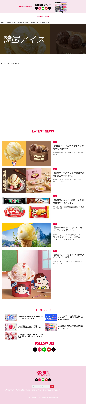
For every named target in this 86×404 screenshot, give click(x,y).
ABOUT (32, 395)
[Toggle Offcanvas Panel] (4, 16)
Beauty (3, 22)
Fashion (26, 22)
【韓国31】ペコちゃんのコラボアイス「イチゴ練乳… (68, 256)
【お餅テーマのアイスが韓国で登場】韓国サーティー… (68, 174)
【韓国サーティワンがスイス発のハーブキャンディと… (68, 228)
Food (9, 22)
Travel (32, 22)
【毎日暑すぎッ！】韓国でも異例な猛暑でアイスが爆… (68, 201)
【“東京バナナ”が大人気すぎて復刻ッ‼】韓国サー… (68, 147)
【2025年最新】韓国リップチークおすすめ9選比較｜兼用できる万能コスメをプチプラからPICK (30, 336)
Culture (38, 22)
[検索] (52, 386)
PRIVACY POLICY (41, 395)
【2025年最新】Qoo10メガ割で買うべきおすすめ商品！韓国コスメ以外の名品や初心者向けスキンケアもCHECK (70, 327)
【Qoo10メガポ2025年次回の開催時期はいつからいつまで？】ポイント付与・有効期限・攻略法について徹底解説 (70, 317)
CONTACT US (52, 395)
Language (45, 22)
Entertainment (17, 22)
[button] (83, 16)
